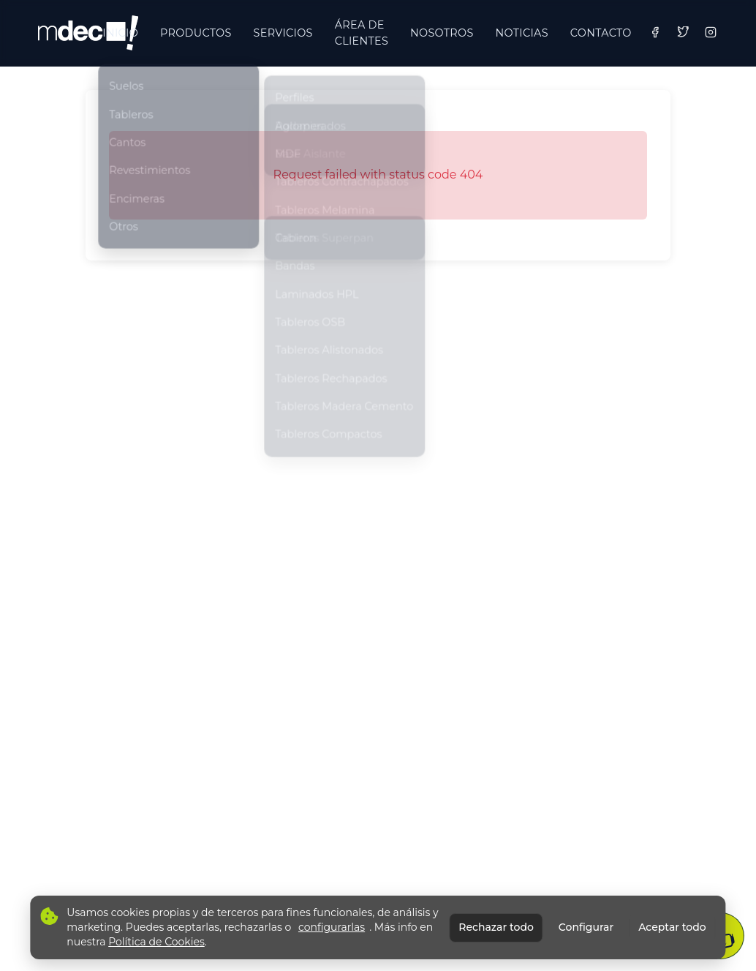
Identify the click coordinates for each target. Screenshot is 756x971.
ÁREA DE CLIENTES (361, 33)
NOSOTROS (441, 33)
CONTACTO (601, 33)
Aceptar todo (672, 927)
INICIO (120, 33)
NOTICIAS (522, 33)
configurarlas (331, 927)
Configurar (586, 927)
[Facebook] (655, 32)
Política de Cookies (156, 941)
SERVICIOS (283, 33)
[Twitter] (683, 32)
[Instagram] (710, 32)
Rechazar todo (496, 927)
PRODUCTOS (196, 33)
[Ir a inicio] (88, 33)
